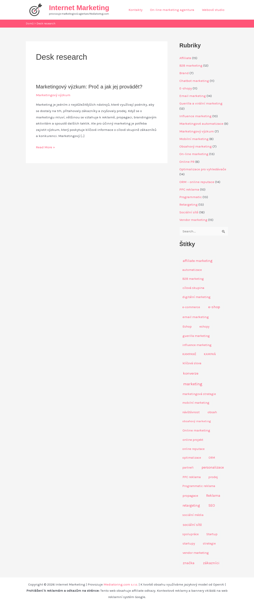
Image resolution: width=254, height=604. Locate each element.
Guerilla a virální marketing (200, 103)
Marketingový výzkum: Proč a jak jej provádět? (89, 87)
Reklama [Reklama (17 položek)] (213, 496)
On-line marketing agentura (173, 10)
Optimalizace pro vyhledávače (202, 169)
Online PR (186, 162)
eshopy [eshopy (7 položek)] (204, 326)
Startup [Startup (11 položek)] (211, 534)
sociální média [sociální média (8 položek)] (192, 515)
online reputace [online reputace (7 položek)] (193, 449)
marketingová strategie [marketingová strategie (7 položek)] (199, 394)
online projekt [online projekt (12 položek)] (193, 440)
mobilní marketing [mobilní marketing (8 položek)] (195, 403)
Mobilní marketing (194, 139)
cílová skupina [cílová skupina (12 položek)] (193, 288)
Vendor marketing (193, 220)
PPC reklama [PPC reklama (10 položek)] (192, 477)
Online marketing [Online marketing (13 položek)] (196, 430)
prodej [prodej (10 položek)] (213, 477)
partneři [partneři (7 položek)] (188, 467)
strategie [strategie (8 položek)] (209, 543)
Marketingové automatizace (201, 124)
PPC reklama (189, 189)
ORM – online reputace (196, 182)
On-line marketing (193, 154)
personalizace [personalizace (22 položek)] (213, 467)
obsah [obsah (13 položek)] (212, 412)
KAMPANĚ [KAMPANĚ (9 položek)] (189, 354)
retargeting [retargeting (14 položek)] (191, 505)
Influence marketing (195, 116)
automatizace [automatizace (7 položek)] (192, 270)
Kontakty (138, 10)
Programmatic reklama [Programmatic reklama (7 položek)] (198, 486)
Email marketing (192, 96)
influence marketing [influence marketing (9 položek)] (197, 345)
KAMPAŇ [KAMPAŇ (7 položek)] (210, 354)
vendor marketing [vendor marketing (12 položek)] (196, 553)
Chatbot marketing (194, 81)
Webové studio (213, 10)
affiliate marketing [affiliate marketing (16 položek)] (198, 261)
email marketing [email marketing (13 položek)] (196, 317)
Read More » (45, 147)
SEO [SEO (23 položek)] (211, 505)
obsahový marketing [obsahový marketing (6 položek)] (196, 421)
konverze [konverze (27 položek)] (190, 373)
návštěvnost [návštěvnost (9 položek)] (191, 412)
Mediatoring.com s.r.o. (121, 584)
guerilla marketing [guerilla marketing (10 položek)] (196, 336)
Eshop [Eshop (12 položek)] (187, 326)
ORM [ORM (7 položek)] (212, 457)
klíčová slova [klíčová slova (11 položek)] (192, 363)
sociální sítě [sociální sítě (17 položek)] (192, 525)
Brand (184, 73)
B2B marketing (190, 65)
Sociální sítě (188, 212)
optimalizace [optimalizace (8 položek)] (191, 457)
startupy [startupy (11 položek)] (189, 543)
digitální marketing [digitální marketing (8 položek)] (196, 297)
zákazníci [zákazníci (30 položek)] (211, 563)
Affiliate (185, 58)
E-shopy (185, 88)
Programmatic (190, 197)
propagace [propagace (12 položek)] (190, 496)
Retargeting (188, 204)
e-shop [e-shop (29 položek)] (214, 307)
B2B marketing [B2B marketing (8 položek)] (193, 279)
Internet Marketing (79, 8)
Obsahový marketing (195, 146)
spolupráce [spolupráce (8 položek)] (190, 534)
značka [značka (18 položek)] (188, 563)
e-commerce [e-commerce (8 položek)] (191, 307)
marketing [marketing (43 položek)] (192, 384)
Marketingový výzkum (53, 95)
